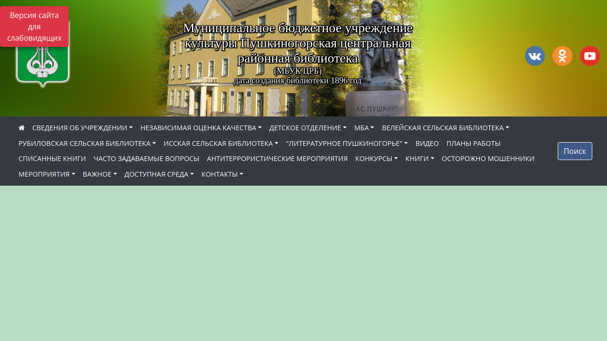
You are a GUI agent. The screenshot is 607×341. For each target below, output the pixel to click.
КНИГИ (417, 158)
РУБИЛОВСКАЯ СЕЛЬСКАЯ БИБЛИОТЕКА (84, 143)
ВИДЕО (427, 143)
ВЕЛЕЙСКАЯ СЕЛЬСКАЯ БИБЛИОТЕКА (443, 127)
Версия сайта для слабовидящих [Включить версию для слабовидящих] (34, 26)
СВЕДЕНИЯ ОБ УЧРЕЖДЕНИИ (79, 127)
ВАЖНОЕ (97, 174)
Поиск (575, 151)
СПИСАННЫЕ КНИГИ (52, 158)
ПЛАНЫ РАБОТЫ (473, 143)
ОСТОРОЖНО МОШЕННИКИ (488, 158)
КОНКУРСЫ (373, 158)
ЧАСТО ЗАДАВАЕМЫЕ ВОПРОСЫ (147, 158)
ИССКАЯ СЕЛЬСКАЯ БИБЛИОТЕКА (218, 143)
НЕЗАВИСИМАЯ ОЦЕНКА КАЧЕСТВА (198, 127)
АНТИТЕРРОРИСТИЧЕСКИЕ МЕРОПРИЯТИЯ (277, 158)
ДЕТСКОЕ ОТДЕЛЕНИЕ (305, 127)
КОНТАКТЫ (220, 174)
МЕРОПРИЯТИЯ (44, 174)
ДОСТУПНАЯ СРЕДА (157, 174)
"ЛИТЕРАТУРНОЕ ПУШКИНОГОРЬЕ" (344, 143)
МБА (361, 127)
